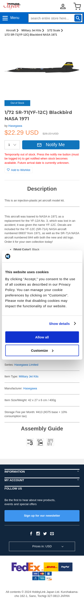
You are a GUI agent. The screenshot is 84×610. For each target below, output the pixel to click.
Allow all (42, 337)
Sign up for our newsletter (42, 515)
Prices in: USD (42, 546)
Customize (42, 350)
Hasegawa (15, 125)
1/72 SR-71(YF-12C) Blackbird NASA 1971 (30, 34)
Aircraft (11, 30)
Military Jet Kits (31, 30)
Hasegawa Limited (26, 364)
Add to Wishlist (18, 170)
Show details (59, 323)
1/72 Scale (53, 30)
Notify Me (51, 144)
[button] (71, 47)
